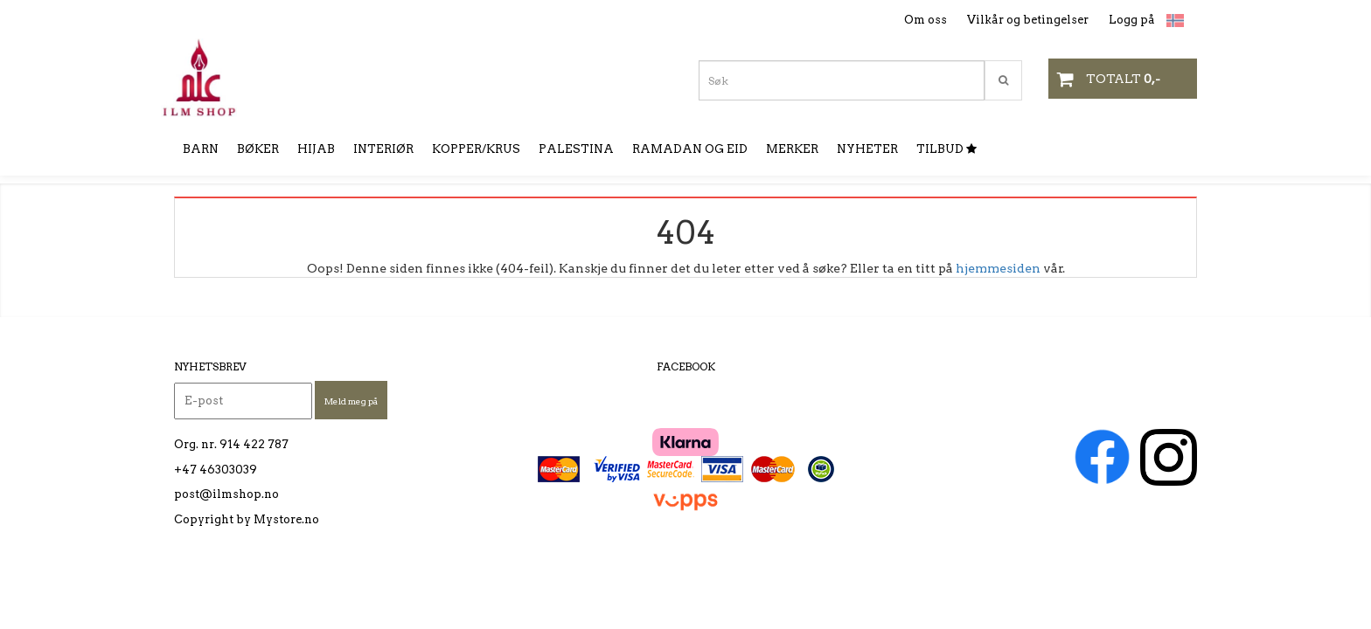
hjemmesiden (998, 268)
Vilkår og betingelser (1028, 19)
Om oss (925, 19)
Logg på (1132, 19)
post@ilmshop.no (226, 494)
